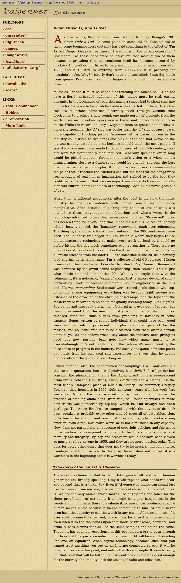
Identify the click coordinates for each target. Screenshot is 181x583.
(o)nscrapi (24, 2)
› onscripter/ (14, 35)
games (38, 2)
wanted (60, 2)
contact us (93, 2)
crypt (49, 2)
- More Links (14, 126)
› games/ (11, 48)
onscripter (8, 2)
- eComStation (16, 119)
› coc (7, 29)
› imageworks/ (16, 55)
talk (81, 2)
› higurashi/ (13, 42)
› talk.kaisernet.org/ (21, 68)
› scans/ (10, 90)
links (72, 2)
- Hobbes (11, 112)
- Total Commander (20, 106)
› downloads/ (14, 84)
